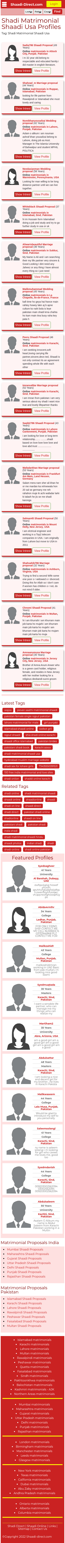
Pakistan (43, 53)
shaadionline (34, 799)
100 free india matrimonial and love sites (28, 772)
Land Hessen (41, 476)
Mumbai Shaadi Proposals (25, 1249)
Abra (37, 1036)
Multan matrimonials (34, 1353)
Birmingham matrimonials (34, 1446)
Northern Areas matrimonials (34, 1394)
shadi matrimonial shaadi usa (22, 753)
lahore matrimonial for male (21, 722)
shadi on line (12, 805)
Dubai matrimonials (34, 1484)
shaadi (51, 799)
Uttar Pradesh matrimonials (34, 1418)
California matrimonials (34, 1479)
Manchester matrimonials (34, 1451)
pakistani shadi (13, 824)
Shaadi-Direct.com (27, 5)
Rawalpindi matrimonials (34, 1358)
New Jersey (36, 526)
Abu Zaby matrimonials (34, 1488)
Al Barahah (40, 878)
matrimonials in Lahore (44, 126)
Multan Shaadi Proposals (24, 1326)
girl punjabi (51, 722)
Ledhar (40, 919)
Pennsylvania (45, 177)
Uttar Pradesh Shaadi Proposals (29, 1263)
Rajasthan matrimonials (34, 1431)
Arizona (46, 1036)
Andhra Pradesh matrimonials (34, 1493)
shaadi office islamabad (18, 741)
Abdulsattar (46, 1057)
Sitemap (24, 1529)
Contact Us (39, 1529)
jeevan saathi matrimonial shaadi (37, 710)
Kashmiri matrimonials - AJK (34, 1389)
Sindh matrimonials (34, 1376)
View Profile (41, 70)
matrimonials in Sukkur (44, 250)
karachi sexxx (43, 747)
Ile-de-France (41, 297)
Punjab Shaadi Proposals (24, 1272)
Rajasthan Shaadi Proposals (26, 1276)
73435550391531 (48, 766)
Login (54, 4)
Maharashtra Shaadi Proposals (28, 1254)
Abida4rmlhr (46, 907)
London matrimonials (34, 1442)
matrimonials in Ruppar (44, 89)
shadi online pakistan (38, 849)
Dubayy (53, 878)
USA (56, 177)
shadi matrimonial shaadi (40, 793)
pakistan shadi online (37, 812)
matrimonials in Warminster (36, 176)
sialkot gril (45, 728)
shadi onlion (11, 778)
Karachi (42, 997)
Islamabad (28, 91)
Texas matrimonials (34, 1475)
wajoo (8, 710)
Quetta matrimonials (34, 1367)
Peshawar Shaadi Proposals (26, 1317)
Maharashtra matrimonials (34, 1409)
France (54, 297)
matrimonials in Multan (44, 613)
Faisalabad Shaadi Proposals (26, 1321)
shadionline (11, 818)
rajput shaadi (12, 735)
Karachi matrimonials (34, 1344)
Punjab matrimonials (34, 1427)
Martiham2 (46, 1023)
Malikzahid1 (46, 946)
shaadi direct (33, 805)
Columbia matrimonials (34, 1512)
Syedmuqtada (46, 984)
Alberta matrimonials (34, 1508)
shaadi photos (12, 843)
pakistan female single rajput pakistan (27, 716)
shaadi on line (32, 818)
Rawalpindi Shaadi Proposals (27, 1312)
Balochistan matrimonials (34, 1385)
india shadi (11, 830)
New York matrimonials (34, 1470)
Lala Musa (40, 1106)
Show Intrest (23, 70)
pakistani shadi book (16, 747)
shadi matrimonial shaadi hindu (23, 837)
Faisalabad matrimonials (34, 1371)
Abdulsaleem (46, 1201)
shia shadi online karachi (40, 735)
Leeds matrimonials (34, 1455)
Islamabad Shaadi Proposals (26, 1299)
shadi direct (11, 812)
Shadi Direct (16, 1526)
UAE (46, 880)
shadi (50, 843)
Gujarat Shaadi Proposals (24, 1258)
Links (52, 1526)
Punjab (32, 53)
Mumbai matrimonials (34, 1404)
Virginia (27, 571)
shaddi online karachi (37, 778)
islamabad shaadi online (19, 728)
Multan (40, 958)
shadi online (11, 793)
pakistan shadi (37, 824)
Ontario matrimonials (34, 1503)
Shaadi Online (36, 1526)
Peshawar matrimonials (34, 1362)
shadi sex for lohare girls (18, 766)
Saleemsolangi (46, 1128)
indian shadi (34, 843)
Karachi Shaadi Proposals (24, 1303)
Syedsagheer (46, 866)
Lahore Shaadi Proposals (24, 1308)
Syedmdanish (46, 1167)
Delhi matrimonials (34, 1422)
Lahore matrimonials (34, 1349)
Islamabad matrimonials (34, 1340)
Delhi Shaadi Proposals (23, 1267)
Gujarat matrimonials (34, 1413)
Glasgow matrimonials (34, 1460)
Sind (38, 215)
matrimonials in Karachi (44, 343)
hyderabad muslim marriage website (26, 760)
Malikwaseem (46, 1094)
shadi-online (11, 849)
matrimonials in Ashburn (45, 569)
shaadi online (12, 799)
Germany (28, 478)
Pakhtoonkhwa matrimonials (34, 1380)
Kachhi (42, 1214)
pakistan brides (47, 741)
